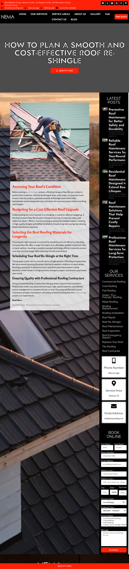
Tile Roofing (107, 255)
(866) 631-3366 (49, 8)
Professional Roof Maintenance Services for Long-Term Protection (116, 168)
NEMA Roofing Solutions (63, 552)
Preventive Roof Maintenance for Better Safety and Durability (117, 110)
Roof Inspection (108, 242)
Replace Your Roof (110, 251)
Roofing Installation (110, 224)
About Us (80, 14)
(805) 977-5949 (33, 8)
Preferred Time (107, 416)
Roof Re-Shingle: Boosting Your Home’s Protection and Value (38, 305)
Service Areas (61, 14)
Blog (74, 19)
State (112, 396)
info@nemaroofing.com (14, 8)
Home (22, 14)
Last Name (119, 353)
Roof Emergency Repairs (112, 246)
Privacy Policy (64, 558)
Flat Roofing (107, 204)
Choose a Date (107, 408)
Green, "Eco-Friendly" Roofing (113, 435)
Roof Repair (107, 228)
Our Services (39, 14)
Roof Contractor (109, 260)
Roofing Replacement (111, 220)
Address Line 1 (107, 379)
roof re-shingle (33, 192)
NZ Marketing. (77, 556)
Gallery (95, 14)
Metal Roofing (108, 215)
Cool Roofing (107, 199)
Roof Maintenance (109, 237)
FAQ (107, 14)
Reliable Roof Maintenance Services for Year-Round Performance (116, 124)
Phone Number (108, 361)
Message (105, 441)
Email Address (107, 370)
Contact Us (59, 19)
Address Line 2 (107, 388)
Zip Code (123, 396)
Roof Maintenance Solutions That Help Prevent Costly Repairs (117, 154)
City (103, 396)
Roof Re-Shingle (109, 233)
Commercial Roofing (110, 195)
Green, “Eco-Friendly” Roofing (111, 209)
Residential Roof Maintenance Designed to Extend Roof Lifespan (117, 140)
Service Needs (107, 424)
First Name (106, 353)
